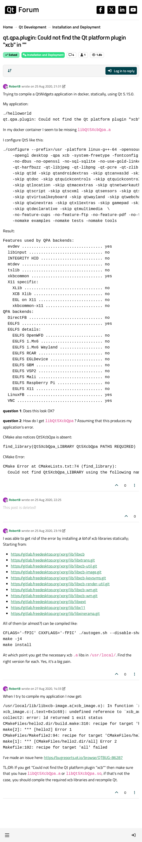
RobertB (14, 86)
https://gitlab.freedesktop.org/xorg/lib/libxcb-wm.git (54, 590)
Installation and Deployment (43, 54)
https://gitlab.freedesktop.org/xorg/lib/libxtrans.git (53, 560)
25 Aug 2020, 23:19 (48, 530)
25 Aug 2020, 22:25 (48, 499)
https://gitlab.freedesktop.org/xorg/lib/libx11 (48, 607)
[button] (7, 835)
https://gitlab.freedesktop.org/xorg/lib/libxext (48, 602)
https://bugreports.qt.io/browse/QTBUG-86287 (83, 757)
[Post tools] (134, 485)
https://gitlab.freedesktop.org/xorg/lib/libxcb (47, 554)
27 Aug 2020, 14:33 (48, 688)
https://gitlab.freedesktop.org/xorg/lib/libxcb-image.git (56, 572)
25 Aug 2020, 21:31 (48, 86)
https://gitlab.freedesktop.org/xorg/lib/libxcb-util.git (54, 566)
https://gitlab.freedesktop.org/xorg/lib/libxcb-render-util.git (60, 584)
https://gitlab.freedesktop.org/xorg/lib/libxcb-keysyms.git (58, 578)
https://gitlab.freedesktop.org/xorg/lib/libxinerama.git (55, 613)
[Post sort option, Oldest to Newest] (9, 71)
